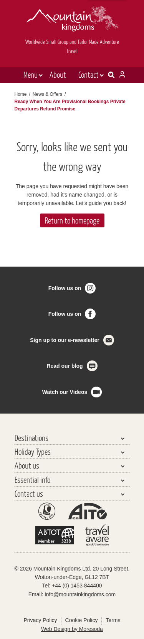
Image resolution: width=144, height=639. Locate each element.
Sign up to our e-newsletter (64, 340)
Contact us (29, 493)
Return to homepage (72, 220)
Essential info (32, 479)
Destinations (31, 437)
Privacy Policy (40, 620)
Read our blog (64, 366)
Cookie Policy (81, 620)
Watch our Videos (64, 392)
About (58, 74)
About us (27, 465)
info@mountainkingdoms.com (80, 594)
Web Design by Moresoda (72, 629)
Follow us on (64, 288)
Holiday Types (33, 451)
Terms (113, 620)
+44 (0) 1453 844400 (77, 585)
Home (21, 94)
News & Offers (47, 94)
